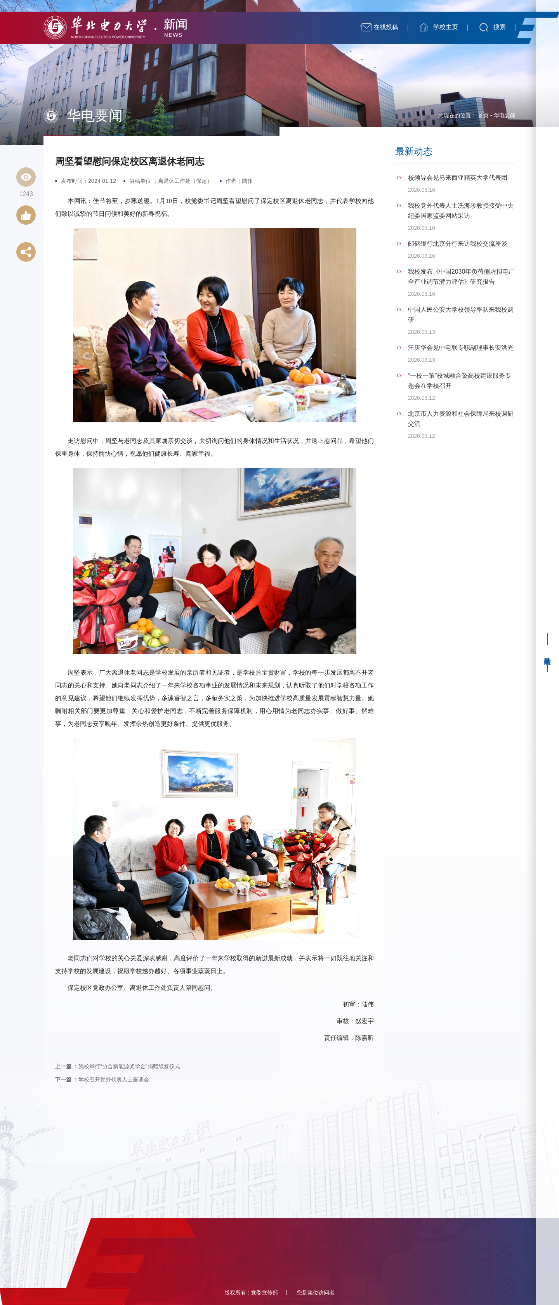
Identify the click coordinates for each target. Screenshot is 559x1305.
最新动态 (413, 151)
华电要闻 (505, 115)
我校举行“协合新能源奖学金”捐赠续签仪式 (117, 1066)
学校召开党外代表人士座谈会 (102, 1079)
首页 (483, 115)
